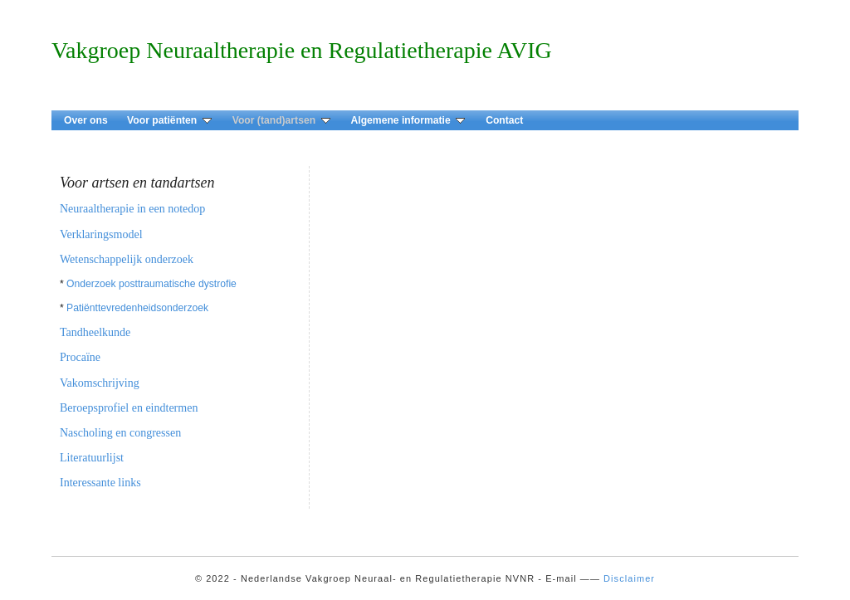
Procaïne (80, 357)
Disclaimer (629, 578)
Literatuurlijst (92, 457)
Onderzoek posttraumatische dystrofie (151, 284)
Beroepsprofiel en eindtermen (129, 408)
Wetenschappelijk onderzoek (126, 259)
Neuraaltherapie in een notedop (132, 208)
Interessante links (100, 482)
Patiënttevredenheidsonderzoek (137, 308)
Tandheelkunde (95, 332)
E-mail (561, 578)
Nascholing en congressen (120, 433)
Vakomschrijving (99, 383)
